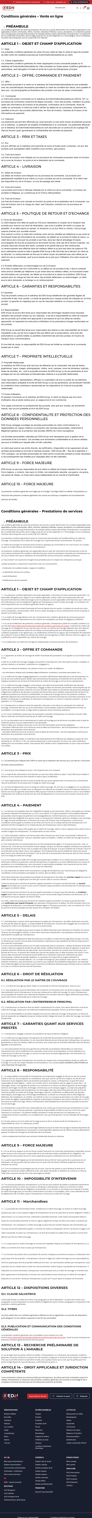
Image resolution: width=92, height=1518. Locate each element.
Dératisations (10, 1410)
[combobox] (67, 7)
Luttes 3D (70, 1410)
